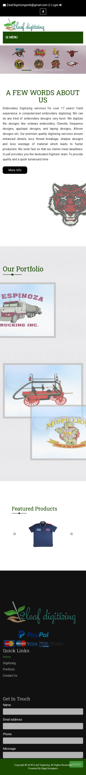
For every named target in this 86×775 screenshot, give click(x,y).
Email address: (12, 743)
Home (7, 668)
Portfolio (9, 680)
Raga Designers (48, 768)
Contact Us (10, 686)
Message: (9, 772)
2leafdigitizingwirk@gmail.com (27, 5)
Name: (7, 728)
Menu (12, 37)
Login (56, 5)
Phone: (7, 757)
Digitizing (9, 674)
